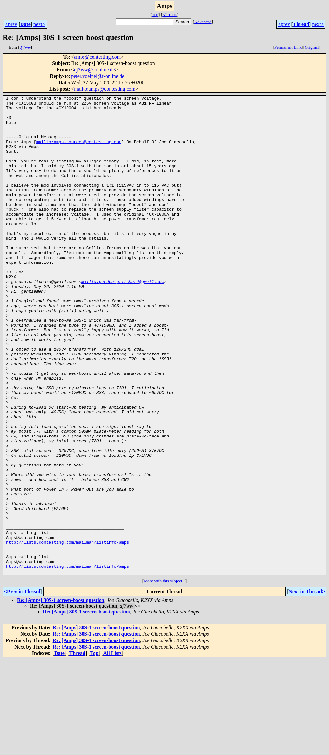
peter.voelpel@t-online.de (97, 76)
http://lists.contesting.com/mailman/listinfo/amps (67, 632)
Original (312, 47)
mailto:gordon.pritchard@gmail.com (122, 319)
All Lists (169, 14)
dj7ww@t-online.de (94, 69)
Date (25, 24)
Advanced (203, 21)
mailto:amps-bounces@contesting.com (78, 151)
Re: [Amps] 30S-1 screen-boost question (60, 695)
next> (39, 24)
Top (155, 14)
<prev (11, 24)
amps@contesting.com (97, 57)
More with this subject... (164, 676)
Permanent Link (288, 47)
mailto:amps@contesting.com (104, 89)
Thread (301, 24)
